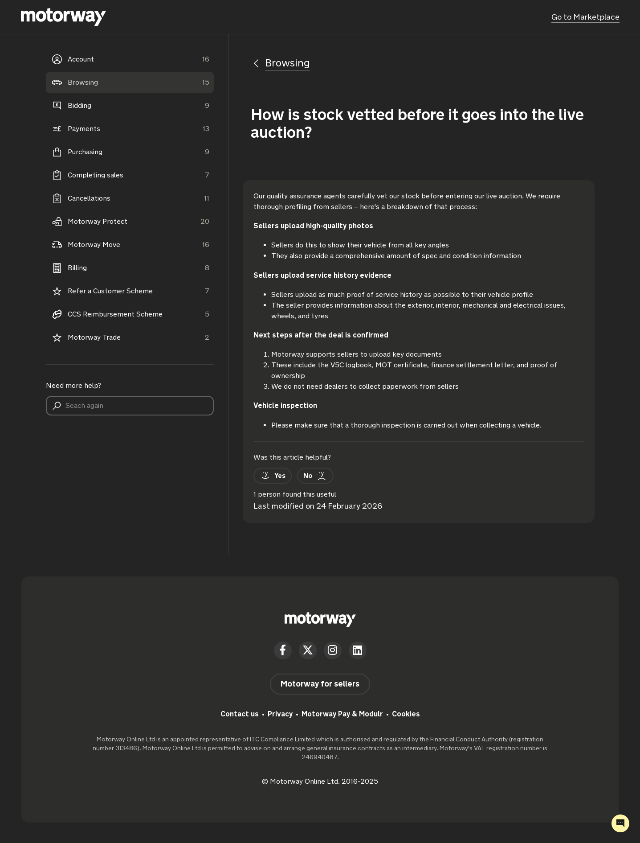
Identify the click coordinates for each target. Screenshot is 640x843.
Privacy (280, 712)
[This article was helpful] (270, 475)
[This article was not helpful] (310, 475)
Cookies (406, 712)
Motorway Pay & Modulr (342, 712)
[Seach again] (130, 405)
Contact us (239, 712)
